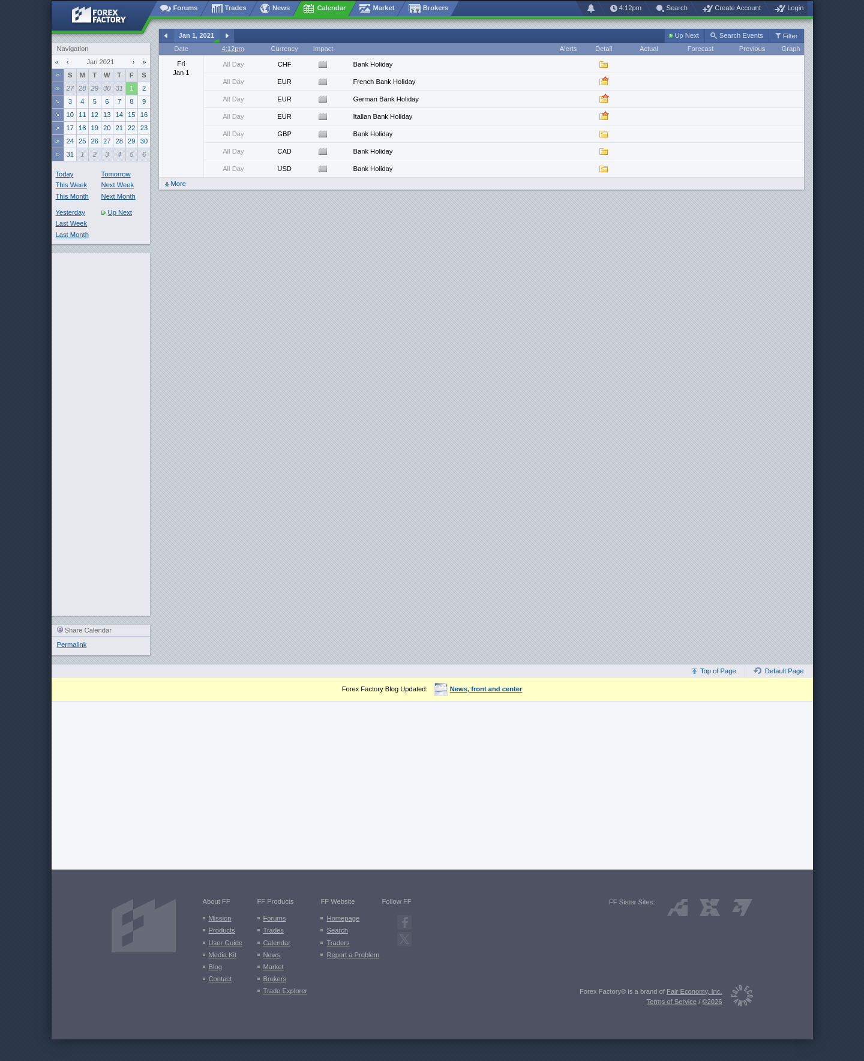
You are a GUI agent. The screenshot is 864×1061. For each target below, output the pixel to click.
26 (94, 141)
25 (82, 141)
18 (82, 127)
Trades (273, 930)
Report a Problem (352, 954)
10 (70, 114)
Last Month (72, 234)
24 (70, 141)
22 (131, 127)
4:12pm (232, 48)
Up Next (116, 212)
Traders (337, 942)
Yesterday (70, 212)
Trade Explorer (285, 990)
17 (70, 127)
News (271, 954)
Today (65, 174)
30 (106, 88)
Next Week (117, 184)
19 (94, 127)
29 (94, 88)
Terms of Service (672, 1001)
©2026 (712, 1001)
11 (82, 114)
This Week (72, 184)
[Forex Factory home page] (105, 16)
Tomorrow (116, 174)
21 (119, 127)
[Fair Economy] (737, 997)
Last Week (72, 223)
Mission (220, 918)
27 (70, 88)
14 (119, 114)
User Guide (226, 942)
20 (106, 127)
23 (144, 127)
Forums (274, 918)
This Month (72, 196)
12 (94, 114)
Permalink (72, 644)
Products (222, 930)
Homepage (342, 918)
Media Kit (223, 954)
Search (336, 930)
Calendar (276, 942)
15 (131, 114)
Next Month (118, 196)
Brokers (275, 978)
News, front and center (478, 689)
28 (82, 88)
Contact (220, 978)
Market (273, 966)
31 (119, 88)
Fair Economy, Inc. (694, 991)
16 (144, 114)
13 (106, 114)
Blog (215, 966)
